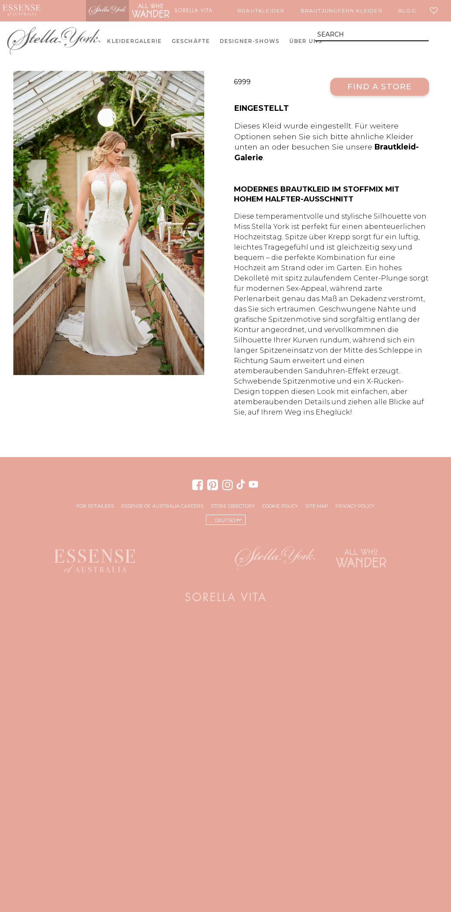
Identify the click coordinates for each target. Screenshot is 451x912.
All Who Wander (150, 10)
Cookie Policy (280, 506)
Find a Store (379, 87)
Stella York (107, 10)
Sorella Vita (193, 10)
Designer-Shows (250, 41)
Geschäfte (191, 41)
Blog (407, 10)
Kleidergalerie (134, 41)
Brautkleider (261, 10)
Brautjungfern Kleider (342, 10)
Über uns (305, 41)
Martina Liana (64, 10)
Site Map (316, 506)
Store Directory (233, 506)
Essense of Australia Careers (162, 506)
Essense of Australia (21, 10)
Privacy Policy (354, 506)
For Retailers (95, 506)
